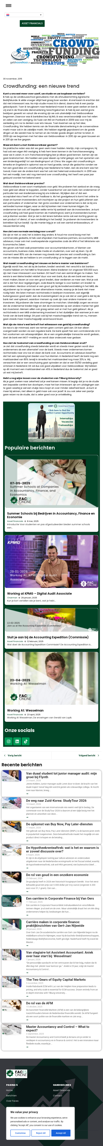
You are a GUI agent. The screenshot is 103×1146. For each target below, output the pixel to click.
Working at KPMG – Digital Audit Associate (39, 593)
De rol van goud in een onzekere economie (57, 875)
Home (9, 1090)
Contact (57, 1095)
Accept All (61, 1133)
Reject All (41, 1133)
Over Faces (12, 1100)
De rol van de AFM (39, 1003)
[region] (40, 1123)
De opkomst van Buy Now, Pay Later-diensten (59, 824)
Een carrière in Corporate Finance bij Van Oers (61, 898)
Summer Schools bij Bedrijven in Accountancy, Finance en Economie (51, 515)
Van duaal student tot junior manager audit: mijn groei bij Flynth (61, 775)
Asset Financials (15, 521)
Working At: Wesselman (25, 710)
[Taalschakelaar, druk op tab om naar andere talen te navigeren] (24, 15)
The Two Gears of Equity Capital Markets (56, 980)
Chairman (12, 597)
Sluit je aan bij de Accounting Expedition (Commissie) (48, 637)
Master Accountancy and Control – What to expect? (57, 1028)
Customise (20, 1133)
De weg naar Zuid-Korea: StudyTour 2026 (56, 800)
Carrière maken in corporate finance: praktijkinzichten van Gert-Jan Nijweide (55, 924)
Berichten (11, 1095)
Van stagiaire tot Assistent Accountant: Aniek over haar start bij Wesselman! (59, 954)
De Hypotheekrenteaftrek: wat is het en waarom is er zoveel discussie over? (62, 849)
